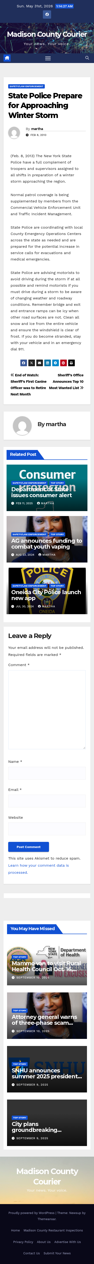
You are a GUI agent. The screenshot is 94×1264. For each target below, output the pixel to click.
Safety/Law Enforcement (26, 86)
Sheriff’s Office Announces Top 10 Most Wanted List (66, 381)
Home (15, 1230)
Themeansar (47, 1219)
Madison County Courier (47, 34)
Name (15, 761)
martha (37, 129)
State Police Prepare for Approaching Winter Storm (45, 105)
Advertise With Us (67, 1242)
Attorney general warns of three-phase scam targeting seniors (44, 1022)
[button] (87, 58)
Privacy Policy (23, 1242)
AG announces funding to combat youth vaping (46, 543)
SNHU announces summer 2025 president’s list (47, 1076)
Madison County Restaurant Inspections (53, 1230)
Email (15, 789)
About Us (43, 1242)
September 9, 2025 (32, 1084)
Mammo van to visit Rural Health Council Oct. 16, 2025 (46, 969)
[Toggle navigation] (48, 58)
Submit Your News (57, 1253)
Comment (19, 665)
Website (15, 817)
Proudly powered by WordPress (32, 1213)
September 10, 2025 (33, 977)
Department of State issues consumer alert (41, 492)
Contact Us (31, 1253)
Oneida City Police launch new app (46, 595)
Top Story (57, 483)
